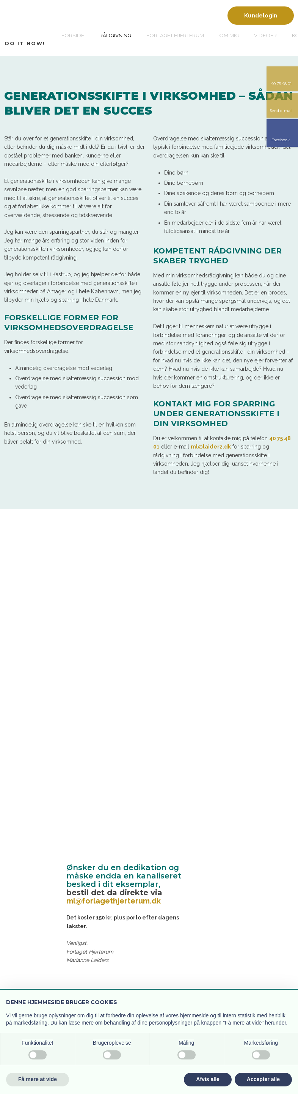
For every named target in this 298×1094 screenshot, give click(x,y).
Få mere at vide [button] (37, 1079)
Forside (72, 35)
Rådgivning (115, 35)
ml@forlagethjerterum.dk (113, 900)
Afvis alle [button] (207, 1079)
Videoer (265, 35)
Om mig (229, 35)
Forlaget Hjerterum (175, 35)
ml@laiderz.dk (211, 447)
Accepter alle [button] (263, 1079)
